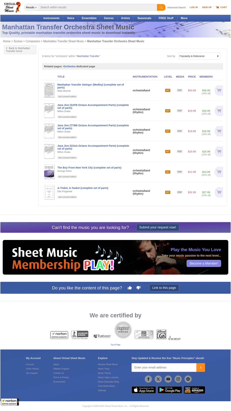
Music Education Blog (108, 382)
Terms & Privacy (61, 377)
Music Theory (104, 373)
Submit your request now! (157, 227)
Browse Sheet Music (108, 364)
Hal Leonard (15, 192)
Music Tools (103, 369)
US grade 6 (14, 97)
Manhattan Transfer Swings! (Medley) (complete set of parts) (90, 86)
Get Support (32, 373)
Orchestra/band (16, 153)
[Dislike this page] (138, 288)
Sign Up (207, 7)
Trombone (13, 77)
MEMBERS (206, 76)
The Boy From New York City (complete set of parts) (89, 167)
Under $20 (14, 166)
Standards (13, 140)
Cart (221, 7)
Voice (70, 18)
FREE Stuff (166, 18)
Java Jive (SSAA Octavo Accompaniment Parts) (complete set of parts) (93, 147)
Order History (32, 369)
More (184, 18)
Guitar (11, 69)
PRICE (192, 76)
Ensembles (89, 18)
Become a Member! (204, 263)
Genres (109, 18)
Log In (194, 7)
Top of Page (115, 345)
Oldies (11, 137)
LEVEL (168, 76)
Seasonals (144, 18)
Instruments (51, 18)
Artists (125, 18)
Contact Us (58, 373)
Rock (11, 133)
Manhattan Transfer (88, 56)
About (56, 364)
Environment (59, 382)
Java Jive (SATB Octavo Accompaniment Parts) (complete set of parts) (93, 106)
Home (6, 41)
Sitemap (102, 390)
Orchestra (69, 66)
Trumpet (12, 80)
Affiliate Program (61, 369)
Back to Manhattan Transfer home (18, 50)
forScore (12, 205)
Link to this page (164, 288)
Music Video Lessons (108, 377)
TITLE (61, 76)
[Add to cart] (219, 90)
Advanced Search (176, 7)
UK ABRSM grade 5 (19, 105)
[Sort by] (199, 56)
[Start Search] (161, 7)
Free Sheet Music (106, 386)
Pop (10, 129)
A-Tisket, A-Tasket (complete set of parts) (82, 188)
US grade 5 (14, 93)
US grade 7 (14, 101)
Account (30, 364)
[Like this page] (129, 288)
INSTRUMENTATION (145, 76)
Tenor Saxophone (18, 73)
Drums (11, 65)
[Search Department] (32, 7)
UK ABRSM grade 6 (19, 109)
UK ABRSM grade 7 (19, 112)
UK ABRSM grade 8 (19, 116)
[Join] (200, 367)
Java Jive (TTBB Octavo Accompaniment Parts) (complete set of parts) (93, 127)
